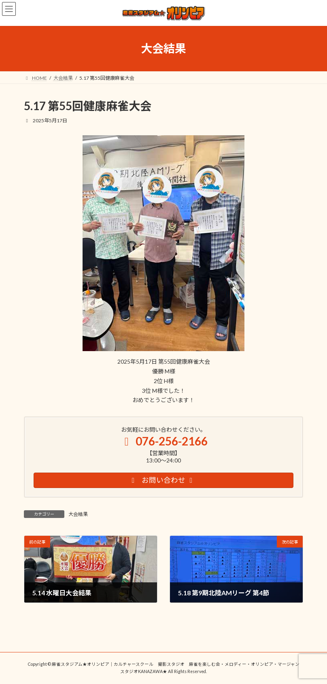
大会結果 (78, 514)
